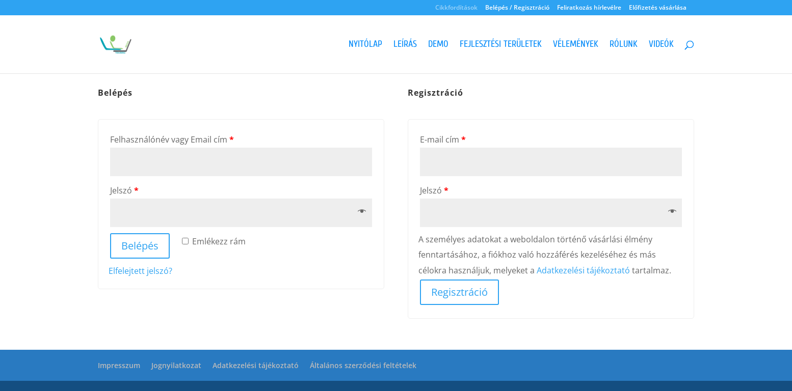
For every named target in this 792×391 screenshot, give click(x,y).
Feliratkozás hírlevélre (589, 8)
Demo (438, 45)
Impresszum (119, 365)
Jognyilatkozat (176, 365)
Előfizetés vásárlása (658, 8)
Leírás (405, 45)
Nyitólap (365, 45)
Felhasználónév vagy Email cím (172, 139)
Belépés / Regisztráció (517, 8)
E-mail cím (443, 139)
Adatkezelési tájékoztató (583, 270)
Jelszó (124, 190)
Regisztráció (459, 292)
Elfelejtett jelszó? (140, 270)
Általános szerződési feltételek (363, 365)
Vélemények (575, 45)
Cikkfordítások (456, 8)
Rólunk (624, 45)
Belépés (140, 246)
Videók (661, 45)
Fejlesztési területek (501, 45)
